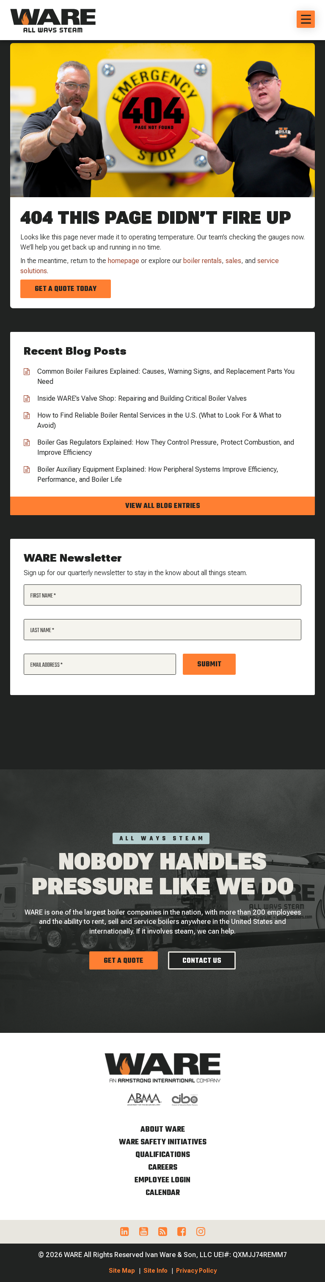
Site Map (122, 1270)
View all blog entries (162, 506)
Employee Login (162, 1180)
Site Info (155, 1270)
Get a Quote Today (65, 289)
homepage (123, 261)
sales (233, 261)
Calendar (163, 1193)
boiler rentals (202, 261)
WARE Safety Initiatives (163, 1142)
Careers (162, 1168)
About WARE (162, 1130)
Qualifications (162, 1155)
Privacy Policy (196, 1270)
